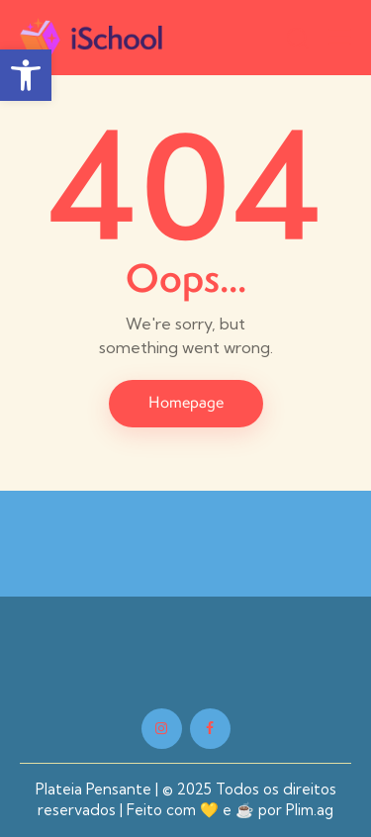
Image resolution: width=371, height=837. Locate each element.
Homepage (186, 402)
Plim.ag (309, 809)
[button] (339, 35)
